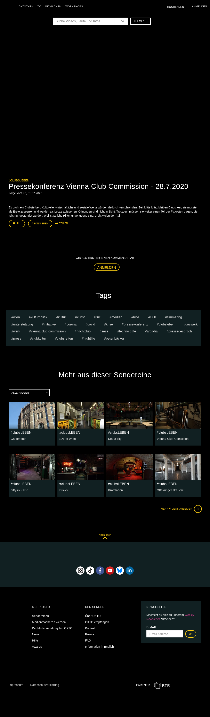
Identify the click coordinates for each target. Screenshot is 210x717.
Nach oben (105, 537)
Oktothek (26, 6)
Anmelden (106, 267)
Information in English (99, 646)
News (35, 634)
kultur (62, 317)
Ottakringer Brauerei (170, 489)
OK (191, 633)
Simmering (174, 317)
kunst (81, 317)
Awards (37, 646)
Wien (16, 317)
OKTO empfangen (97, 622)
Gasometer (18, 438)
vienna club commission (48, 331)
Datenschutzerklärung (44, 684)
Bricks (63, 489)
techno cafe (127, 331)
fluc (98, 317)
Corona (71, 324)
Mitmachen (54, 6)
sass (105, 331)
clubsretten (65, 338)
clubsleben (167, 324)
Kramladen (115, 489)
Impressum (16, 684)
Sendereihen (40, 615)
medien (117, 317)
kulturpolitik (39, 317)
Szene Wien (67, 438)
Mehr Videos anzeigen (180, 508)
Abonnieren (40, 223)
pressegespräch (180, 331)
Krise (109, 324)
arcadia (152, 331)
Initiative (50, 324)
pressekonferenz (136, 324)
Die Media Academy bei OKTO (52, 628)
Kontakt (90, 628)
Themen (141, 21)
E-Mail (151, 627)
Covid (91, 324)
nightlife (89, 338)
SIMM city (114, 438)
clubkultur (39, 338)
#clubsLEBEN (19, 180)
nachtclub (83, 331)
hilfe (136, 317)
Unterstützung (23, 324)
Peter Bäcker (115, 338)
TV (40, 6)
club (153, 317)
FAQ (88, 640)
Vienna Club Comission (172, 438)
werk (16, 331)
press (17, 338)
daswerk (191, 324)
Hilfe (35, 640)
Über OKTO (93, 615)
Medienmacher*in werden (49, 622)
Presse (89, 634)
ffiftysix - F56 (19, 489)
